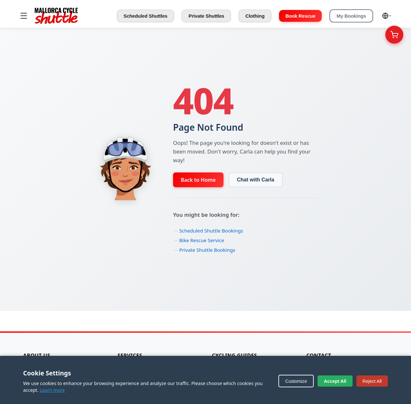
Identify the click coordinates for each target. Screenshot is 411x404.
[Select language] (387, 16)
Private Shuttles (206, 16)
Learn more (52, 390)
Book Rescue (300, 16)
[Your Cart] (394, 35)
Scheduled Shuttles (146, 16)
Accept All (335, 381)
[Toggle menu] (24, 16)
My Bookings (351, 16)
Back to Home (198, 179)
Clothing (255, 16)
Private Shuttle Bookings (207, 250)
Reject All (372, 381)
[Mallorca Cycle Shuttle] (56, 16)
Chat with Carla (255, 179)
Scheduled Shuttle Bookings (211, 230)
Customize (296, 381)
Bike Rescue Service (201, 240)
